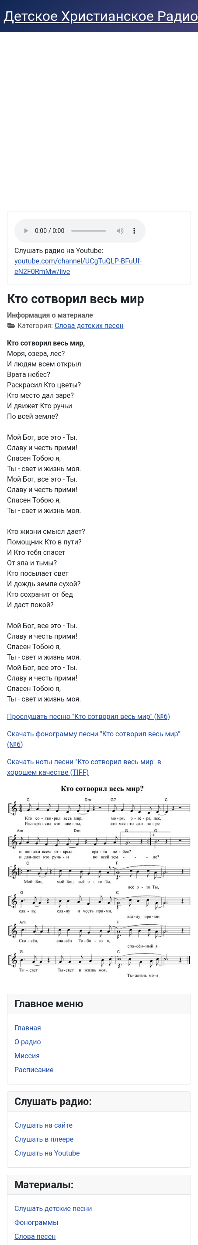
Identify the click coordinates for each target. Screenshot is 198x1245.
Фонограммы (36, 1222)
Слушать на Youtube (47, 1153)
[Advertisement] (82, 118)
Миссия (27, 1056)
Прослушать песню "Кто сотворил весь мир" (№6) (88, 716)
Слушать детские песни (53, 1208)
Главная (27, 1028)
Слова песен (35, 1236)
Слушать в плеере (43, 1139)
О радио (27, 1042)
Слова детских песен (89, 326)
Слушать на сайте (43, 1125)
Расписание (34, 1070)
